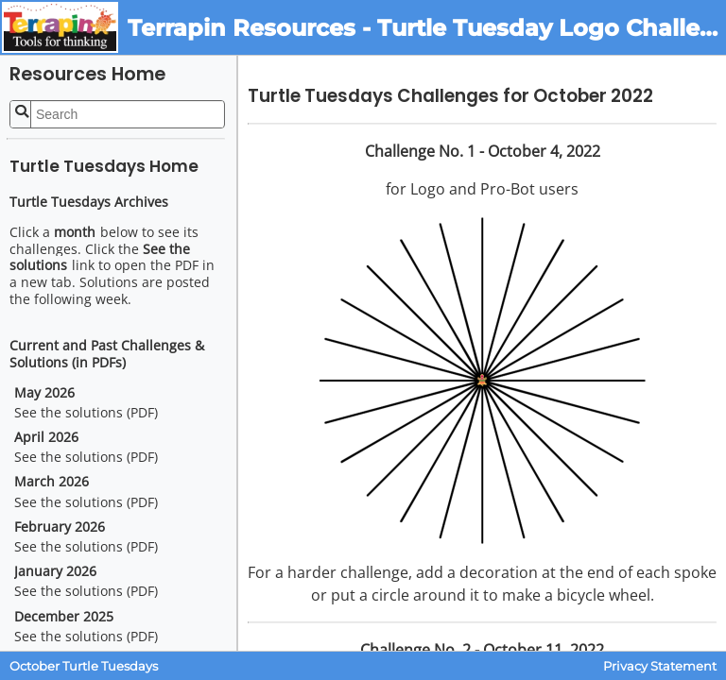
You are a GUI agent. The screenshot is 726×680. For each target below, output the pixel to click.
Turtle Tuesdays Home (104, 166)
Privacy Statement (660, 666)
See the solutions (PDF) (86, 412)
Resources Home (87, 74)
